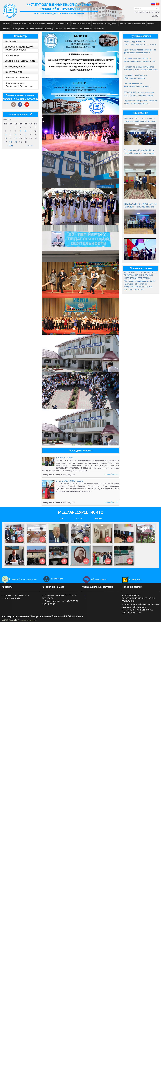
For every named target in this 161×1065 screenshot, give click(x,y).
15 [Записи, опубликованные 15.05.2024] (16, 134)
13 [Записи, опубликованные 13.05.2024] (5, 134)
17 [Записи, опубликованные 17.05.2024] (25, 134)
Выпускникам (63, 24)
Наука (73, 24)
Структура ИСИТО (19, 24)
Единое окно (131, 579)
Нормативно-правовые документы (42, 24)
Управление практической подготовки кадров (19, 48)
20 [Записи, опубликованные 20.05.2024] (5, 138)
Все (61, 518)
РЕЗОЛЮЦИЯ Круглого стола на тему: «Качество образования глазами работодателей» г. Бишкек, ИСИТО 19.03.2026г (139, 94)
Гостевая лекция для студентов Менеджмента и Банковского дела (140, 68)
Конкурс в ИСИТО (14, 72)
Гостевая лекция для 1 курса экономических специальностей (139, 59)
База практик (12, 55)
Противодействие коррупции (19, 579)
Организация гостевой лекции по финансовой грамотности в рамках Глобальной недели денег (140, 51)
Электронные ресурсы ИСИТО (20, 61)
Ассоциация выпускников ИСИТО (132, 24)
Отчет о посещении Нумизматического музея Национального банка (136, 85)
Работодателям (111, 24)
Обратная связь (94, 579)
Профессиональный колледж (42, 29)
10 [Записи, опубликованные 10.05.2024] (26, 131)
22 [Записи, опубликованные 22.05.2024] (16, 138)
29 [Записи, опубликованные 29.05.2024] (16, 142)
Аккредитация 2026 (20, 29)
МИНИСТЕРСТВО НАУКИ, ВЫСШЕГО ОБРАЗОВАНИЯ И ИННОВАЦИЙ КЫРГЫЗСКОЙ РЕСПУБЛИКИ (140, 275)
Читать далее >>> (111, 474)
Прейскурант (99, 29)
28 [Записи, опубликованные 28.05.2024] (10, 142)
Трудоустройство (71, 29)
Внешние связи (84, 24)
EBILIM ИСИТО (11, 41)
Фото (79, 518)
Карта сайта (52, 578)
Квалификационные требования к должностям (19, 84)
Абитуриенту (97, 24)
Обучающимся (86, 29)
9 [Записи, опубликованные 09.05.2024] (20, 131)
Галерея (150, 24)
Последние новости (80, 450)
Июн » (30, 145)
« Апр (10, 145)
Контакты (7, 29)
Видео (98, 518)
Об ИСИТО (6, 24)
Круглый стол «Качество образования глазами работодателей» (135, 77)
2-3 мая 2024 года (64, 457)
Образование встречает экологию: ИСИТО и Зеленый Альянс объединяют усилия (140, 102)
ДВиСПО (59, 29)
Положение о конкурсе (17, 77)
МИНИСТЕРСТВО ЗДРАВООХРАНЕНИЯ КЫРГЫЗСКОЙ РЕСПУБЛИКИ (138, 598)
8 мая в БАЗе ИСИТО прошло (69, 481)
